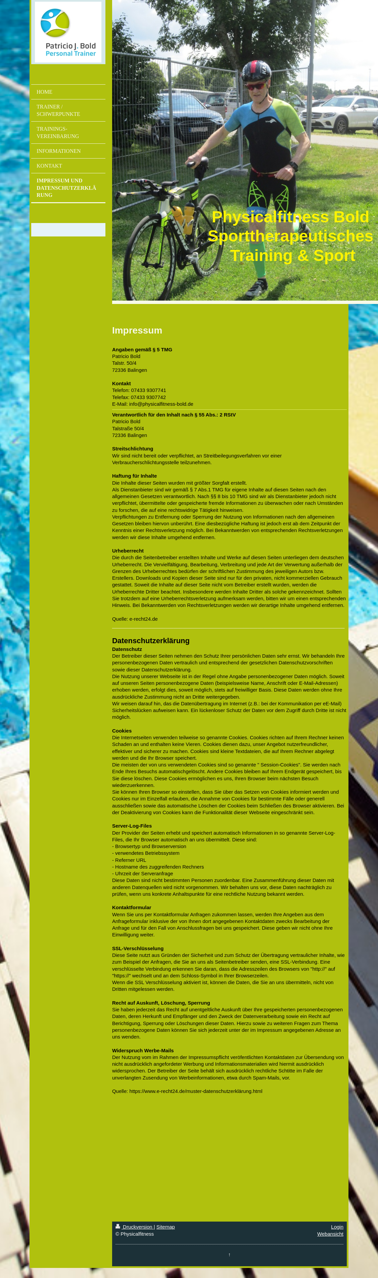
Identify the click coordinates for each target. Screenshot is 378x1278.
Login (337, 1227)
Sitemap (165, 1227)
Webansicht (330, 1234)
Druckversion (134, 1227)
